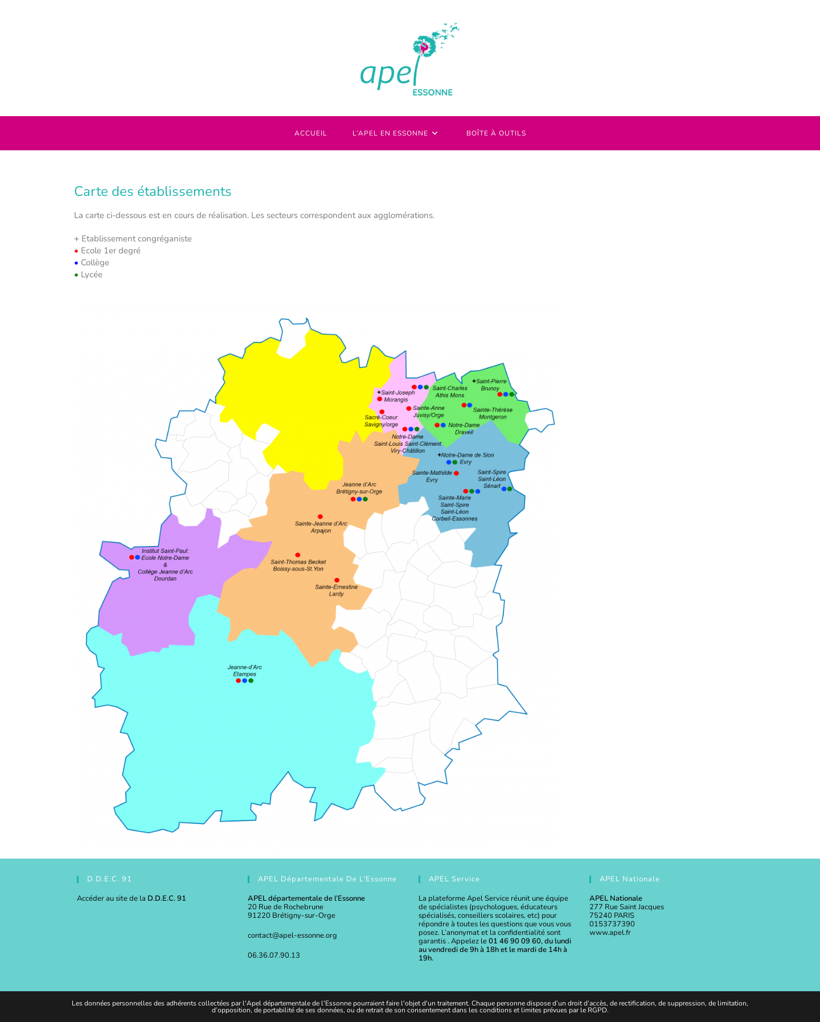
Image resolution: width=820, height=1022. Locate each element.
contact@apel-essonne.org (292, 935)
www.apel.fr (610, 932)
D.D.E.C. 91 (166, 898)
